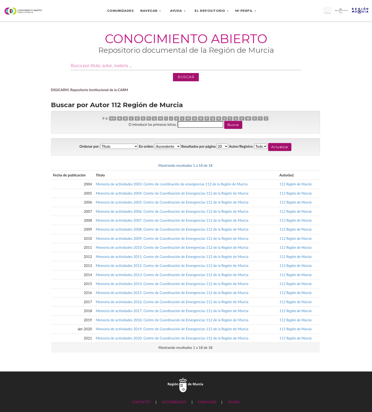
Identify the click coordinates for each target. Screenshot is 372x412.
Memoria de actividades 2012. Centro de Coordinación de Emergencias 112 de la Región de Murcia (172, 265)
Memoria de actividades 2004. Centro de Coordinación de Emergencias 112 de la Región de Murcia (172, 193)
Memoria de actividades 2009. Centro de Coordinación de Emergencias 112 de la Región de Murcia (172, 238)
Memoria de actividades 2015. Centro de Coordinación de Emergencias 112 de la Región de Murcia (172, 292)
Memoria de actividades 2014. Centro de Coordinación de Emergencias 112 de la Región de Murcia (172, 283)
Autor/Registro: (241, 146)
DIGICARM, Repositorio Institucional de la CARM (89, 90)
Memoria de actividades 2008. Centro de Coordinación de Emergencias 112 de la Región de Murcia (172, 229)
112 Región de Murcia (295, 184)
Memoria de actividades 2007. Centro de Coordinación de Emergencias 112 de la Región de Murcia (172, 220)
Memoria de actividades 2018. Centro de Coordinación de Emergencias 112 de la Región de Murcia (172, 320)
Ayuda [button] (177, 10)
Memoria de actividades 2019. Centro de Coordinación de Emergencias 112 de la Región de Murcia (172, 329)
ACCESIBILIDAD (174, 402)
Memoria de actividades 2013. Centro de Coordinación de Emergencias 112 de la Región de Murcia (172, 275)
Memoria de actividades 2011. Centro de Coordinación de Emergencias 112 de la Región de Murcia (172, 256)
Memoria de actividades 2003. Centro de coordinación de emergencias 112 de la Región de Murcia (171, 184)
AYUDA (233, 402)
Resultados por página (198, 146)
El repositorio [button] (212, 10)
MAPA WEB (207, 402)
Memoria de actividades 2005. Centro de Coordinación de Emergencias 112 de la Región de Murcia (172, 202)
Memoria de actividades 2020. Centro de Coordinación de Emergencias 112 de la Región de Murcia (172, 338)
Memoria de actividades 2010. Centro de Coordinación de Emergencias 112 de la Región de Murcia (172, 247)
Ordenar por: (89, 146)
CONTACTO (141, 402)
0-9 (112, 118)
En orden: (146, 146)
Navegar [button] (150, 10)
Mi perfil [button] (245, 10)
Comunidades (120, 10)
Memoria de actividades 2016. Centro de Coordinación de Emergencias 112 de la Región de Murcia (172, 302)
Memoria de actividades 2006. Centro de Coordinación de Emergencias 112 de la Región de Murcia (172, 211)
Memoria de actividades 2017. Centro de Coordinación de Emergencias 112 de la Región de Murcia (172, 311)
